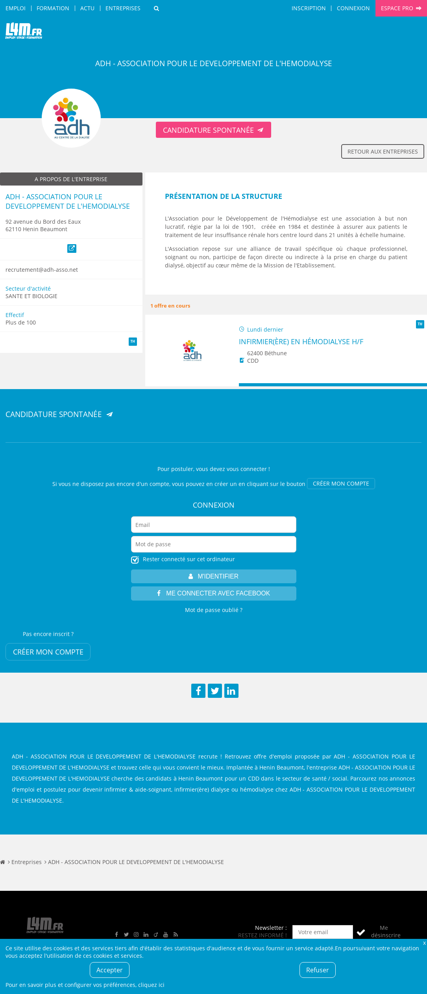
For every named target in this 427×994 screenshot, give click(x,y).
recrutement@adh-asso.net (42, 269)
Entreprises (122, 8)
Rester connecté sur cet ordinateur (189, 559)
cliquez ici (151, 984)
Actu (87, 8)
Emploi (16, 8)
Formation (53, 8)
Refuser (317, 970)
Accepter (109, 970)
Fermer (424, 942)
